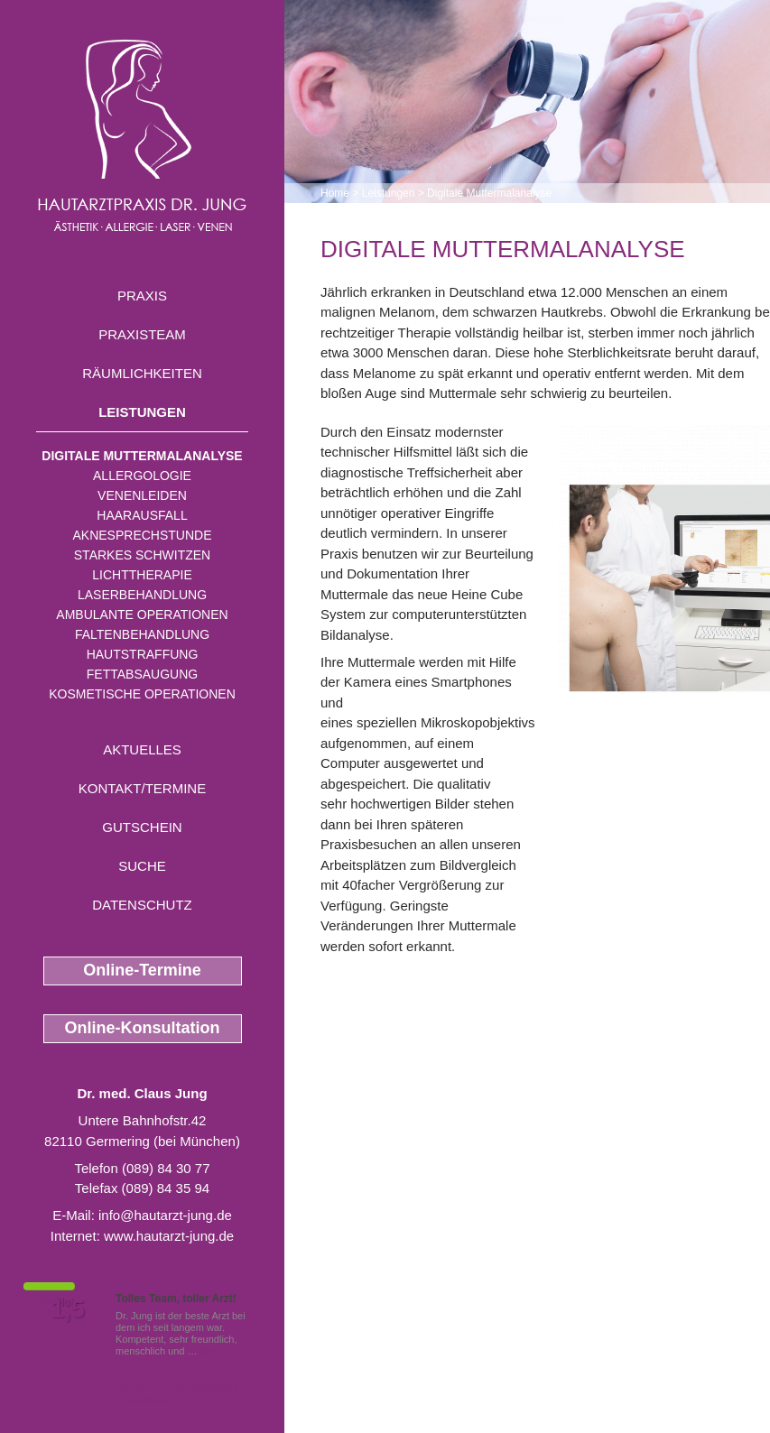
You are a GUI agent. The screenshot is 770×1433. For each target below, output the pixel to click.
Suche (142, 866)
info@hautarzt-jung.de (165, 1215)
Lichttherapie (141, 575)
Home (334, 193)
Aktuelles (142, 749)
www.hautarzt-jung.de (169, 1235)
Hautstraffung (143, 654)
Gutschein (141, 827)
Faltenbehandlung (142, 634)
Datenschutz (142, 904)
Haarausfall (142, 515)
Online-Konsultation (142, 1028)
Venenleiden (142, 495)
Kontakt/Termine (142, 788)
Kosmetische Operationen (142, 694)
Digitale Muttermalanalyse (142, 455)
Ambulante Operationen (141, 614)
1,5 (68, 1309)
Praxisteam (142, 334)
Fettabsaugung (142, 674)
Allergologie (142, 475)
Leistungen (142, 412)
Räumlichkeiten (142, 373)
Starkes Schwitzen (142, 555)
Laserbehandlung (142, 594)
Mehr (211, 1350)
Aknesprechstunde (141, 535)
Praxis (142, 295)
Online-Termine (142, 970)
